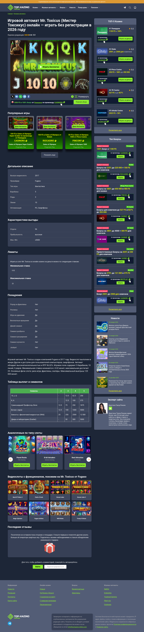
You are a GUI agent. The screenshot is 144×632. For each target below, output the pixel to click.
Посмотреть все (115, 130)
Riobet (131, 165)
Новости (72, 7)
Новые (42, 593)
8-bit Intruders (49, 461)
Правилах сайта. (102, 630)
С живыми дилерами (48, 604)
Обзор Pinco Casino (126, 186)
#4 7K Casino (114, 90)
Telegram (124, 7)
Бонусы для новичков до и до (115, 212)
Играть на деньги (125, 39)
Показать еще (49, 159)
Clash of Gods (39, 493)
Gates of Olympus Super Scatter (20, 147)
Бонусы (62, 7)
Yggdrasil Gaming (110, 600)
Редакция (11, 597)
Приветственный (102, 146)
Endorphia (107, 597)
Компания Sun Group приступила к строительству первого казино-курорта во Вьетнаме (120, 385)
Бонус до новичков (112, 296)
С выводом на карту (47, 600)
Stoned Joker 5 (81, 493)
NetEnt (106, 593)
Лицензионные (45, 608)
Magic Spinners (18, 514)
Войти (37, 570)
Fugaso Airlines (39, 514)
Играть (120, 156)
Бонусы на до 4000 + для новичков (114, 233)
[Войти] (134, 7)
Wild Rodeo (60, 514)
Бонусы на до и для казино (113, 190)
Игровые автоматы (49, 7)
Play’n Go (107, 604)
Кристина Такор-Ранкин (117, 408)
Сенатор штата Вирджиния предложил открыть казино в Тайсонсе (119, 343)
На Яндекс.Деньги (47, 597)
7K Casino (130, 208)
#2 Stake (112, 49)
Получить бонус (82, 102)
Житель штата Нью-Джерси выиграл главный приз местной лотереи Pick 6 (120, 330)
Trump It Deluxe (81, 514)
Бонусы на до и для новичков (113, 276)
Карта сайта (12, 604)
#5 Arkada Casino (116, 111)
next (88, 463)
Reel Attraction (77, 461)
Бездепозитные (78, 593)
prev (10, 463)
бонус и (107, 149)
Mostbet (130, 272)
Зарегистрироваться (55, 570)
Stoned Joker (60, 493)
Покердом (38, 102)
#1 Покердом (114, 29)
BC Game (130, 229)
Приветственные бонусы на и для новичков (115, 254)
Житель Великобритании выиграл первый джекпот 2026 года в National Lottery (120, 357)
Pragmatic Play (21, 151)
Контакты (11, 600)
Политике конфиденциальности (125, 628)
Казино (35, 7)
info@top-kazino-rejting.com (77, 630)
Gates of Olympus (50, 148)
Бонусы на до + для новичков (113, 169)
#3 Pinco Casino (115, 70)
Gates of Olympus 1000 (78, 148)
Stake (131, 293)
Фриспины (76, 597)
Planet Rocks (22, 461)
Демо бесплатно (21, 128)
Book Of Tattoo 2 (18, 493)
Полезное (94, 7)
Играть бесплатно (49, 67)
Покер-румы (82, 7)
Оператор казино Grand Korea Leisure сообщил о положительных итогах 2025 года (119, 371)
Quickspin (107, 608)
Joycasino (130, 250)
